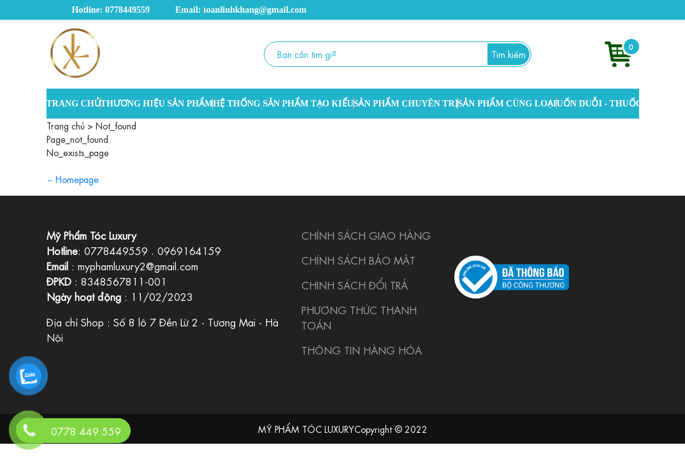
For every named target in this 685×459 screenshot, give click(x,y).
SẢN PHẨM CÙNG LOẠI (507, 103)
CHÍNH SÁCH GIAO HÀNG (366, 235)
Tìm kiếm (508, 53)
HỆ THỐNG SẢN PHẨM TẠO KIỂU (283, 103)
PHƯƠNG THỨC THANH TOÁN (359, 317)
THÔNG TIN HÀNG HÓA (361, 349)
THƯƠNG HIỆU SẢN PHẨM (157, 103)
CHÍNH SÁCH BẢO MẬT (358, 259)
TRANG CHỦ (74, 103)
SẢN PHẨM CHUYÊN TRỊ (406, 103)
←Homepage (73, 178)
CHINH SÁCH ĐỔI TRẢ (354, 284)
